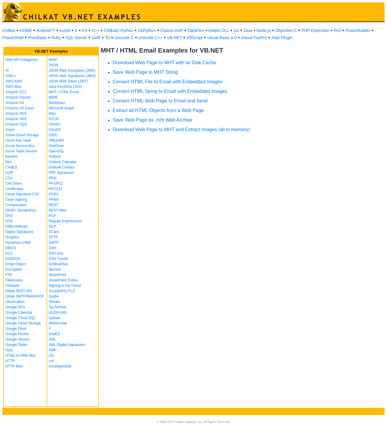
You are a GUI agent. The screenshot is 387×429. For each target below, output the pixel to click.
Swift (95, 37)
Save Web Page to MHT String (145, 72)
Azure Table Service (21, 151)
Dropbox (12, 237)
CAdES (11, 167)
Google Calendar (19, 312)
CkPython (147, 30)
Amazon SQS (16, 124)
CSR (9, 173)
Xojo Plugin (282, 37)
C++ (96, 30)
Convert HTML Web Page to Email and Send (160, 100)
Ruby (56, 37)
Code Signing (16, 199)
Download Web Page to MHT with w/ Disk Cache (164, 62)
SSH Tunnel (58, 259)
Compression (16, 205)
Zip (51, 355)
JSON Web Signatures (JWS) (72, 76)
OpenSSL (56, 151)
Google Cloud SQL (20, 318)
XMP (52, 350)
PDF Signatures (61, 173)
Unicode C (124, 37)
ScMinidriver (58, 264)
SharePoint (57, 275)
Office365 (56, 140)
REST (53, 205)
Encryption (13, 269)
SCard (54, 232)
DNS (9, 216)
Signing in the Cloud (65, 286)
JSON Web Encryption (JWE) (72, 70)
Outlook (55, 156)
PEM (52, 178)
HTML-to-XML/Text (20, 355)
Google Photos (17, 334)
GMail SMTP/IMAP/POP (24, 296)
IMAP (53, 60)
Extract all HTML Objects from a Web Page (158, 110)
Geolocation (15, 302)
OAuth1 (55, 124)
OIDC (53, 135)
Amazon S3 (14, 103)
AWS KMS (13, 81)
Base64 (11, 156)
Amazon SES (16, 113)
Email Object (15, 264)
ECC (9, 253)
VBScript (194, 37)
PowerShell (13, 37)
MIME (53, 97)
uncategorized (60, 366)
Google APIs (15, 307)
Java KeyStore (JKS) (65, 87)
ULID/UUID (58, 312)
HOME (25, 30)
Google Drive (15, 329)
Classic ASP (171, 30)
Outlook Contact (61, 167)
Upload (54, 318)
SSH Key (56, 253)
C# (84, 30)
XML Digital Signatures (67, 345)
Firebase (12, 286)
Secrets (55, 269)
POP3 (53, 194)
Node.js (264, 30)
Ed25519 (12, 259)
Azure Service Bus (20, 146)
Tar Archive (57, 307)
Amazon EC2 (16, 92)
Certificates (14, 189)
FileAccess (14, 280)
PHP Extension (315, 30)
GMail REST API (18, 291)
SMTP (54, 242)
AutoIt (65, 30)
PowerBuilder (357, 30)
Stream (54, 302)
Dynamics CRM (17, 242)
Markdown (57, 103)
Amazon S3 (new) (19, 108)
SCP (52, 226)
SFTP (53, 237)
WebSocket (58, 323)
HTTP (10, 361)
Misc (52, 113)
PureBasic (37, 37)
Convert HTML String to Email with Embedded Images (170, 91)
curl (51, 361)
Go (236, 30)
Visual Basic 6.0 (222, 37)
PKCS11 (55, 189)
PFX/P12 (56, 183)
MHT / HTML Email (64, 92)
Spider (54, 296)
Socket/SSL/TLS (62, 291)
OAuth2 (55, 130)
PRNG (54, 199)
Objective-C (286, 30)
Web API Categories (21, 60)
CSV (9, 178)
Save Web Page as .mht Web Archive (152, 119)
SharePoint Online (63, 280)
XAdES (54, 334)
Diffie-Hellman (16, 226)
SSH (52, 248)
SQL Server (76, 37)
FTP (8, 275)
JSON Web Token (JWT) (68, 81)
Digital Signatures (19, 232)
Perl (337, 30)
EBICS (10, 248)
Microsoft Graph (61, 108)
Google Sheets (17, 339)
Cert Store (13, 183)
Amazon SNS (16, 119)
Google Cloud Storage (23, 323)
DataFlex (195, 30)
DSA (9, 221)
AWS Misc (13, 87)
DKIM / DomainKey (20, 210)
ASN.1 (10, 76)
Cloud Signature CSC (22, 194)
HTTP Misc (14, 366)
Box (8, 162)
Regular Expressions (65, 221)
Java (247, 30)
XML (52, 339)
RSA (52, 216)
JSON (53, 65)
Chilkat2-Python (119, 30)
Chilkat (8, 30)
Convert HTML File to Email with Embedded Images (168, 81)
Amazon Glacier (18, 97)
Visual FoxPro (254, 37)
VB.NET (174, 37)
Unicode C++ (150, 37)
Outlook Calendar (63, 162)
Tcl (107, 37)
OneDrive (56, 146)
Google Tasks (16, 345)
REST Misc (58, 210)
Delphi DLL (218, 30)
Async (10, 130)
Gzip (9, 350)
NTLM (54, 119)
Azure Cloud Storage (22, 135)
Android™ (45, 30)
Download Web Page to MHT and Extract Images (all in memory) (181, 129)
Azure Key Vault (18, 140)
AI (7, 70)
